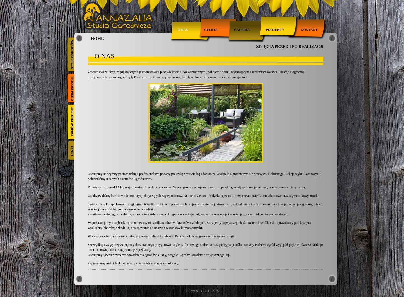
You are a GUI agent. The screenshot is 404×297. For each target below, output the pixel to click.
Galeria (242, 30)
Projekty (275, 30)
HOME (97, 38)
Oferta (211, 30)
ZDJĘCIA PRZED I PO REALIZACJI (289, 46)
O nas (183, 30)
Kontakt (308, 30)
